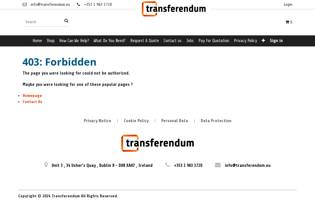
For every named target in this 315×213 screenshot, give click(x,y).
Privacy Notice (97, 120)
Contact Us (32, 102)
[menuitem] (37, 41)
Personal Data (174, 120)
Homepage (32, 95)
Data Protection (216, 120)
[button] (263, 41)
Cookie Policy (136, 120)
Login (288, 4)
